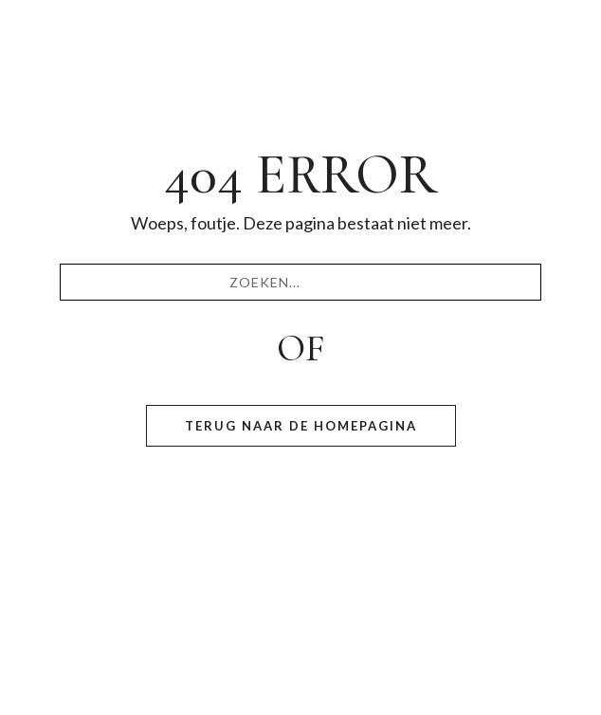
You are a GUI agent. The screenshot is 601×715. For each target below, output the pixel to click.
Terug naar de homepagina (301, 425)
